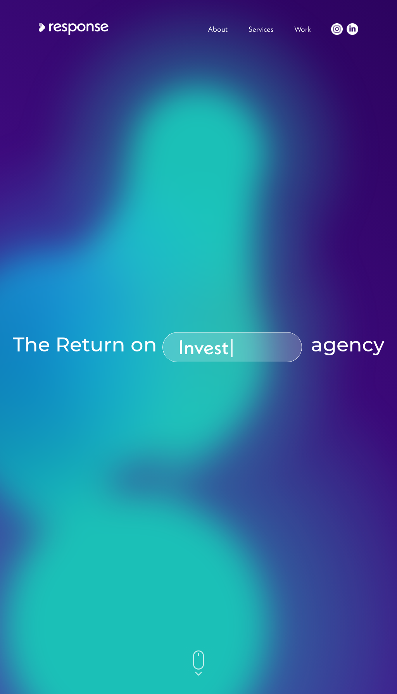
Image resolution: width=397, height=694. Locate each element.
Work (302, 29)
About (218, 29)
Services (261, 29)
